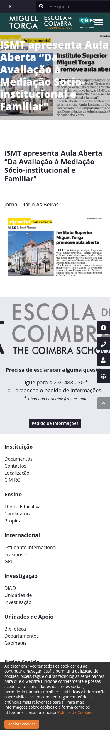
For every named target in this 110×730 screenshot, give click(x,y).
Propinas (14, 520)
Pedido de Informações (55, 423)
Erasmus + (15, 554)
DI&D (10, 588)
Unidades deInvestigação (18, 598)
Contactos (15, 466)
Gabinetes (15, 643)
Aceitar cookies (22, 723)
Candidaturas (19, 513)
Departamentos (21, 636)
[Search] (78, 6)
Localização (16, 473)
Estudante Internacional (30, 547)
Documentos (18, 459)
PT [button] (11, 6)
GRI (8, 561)
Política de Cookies (74, 712)
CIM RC (12, 480)
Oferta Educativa (22, 506)
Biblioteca (15, 629)
